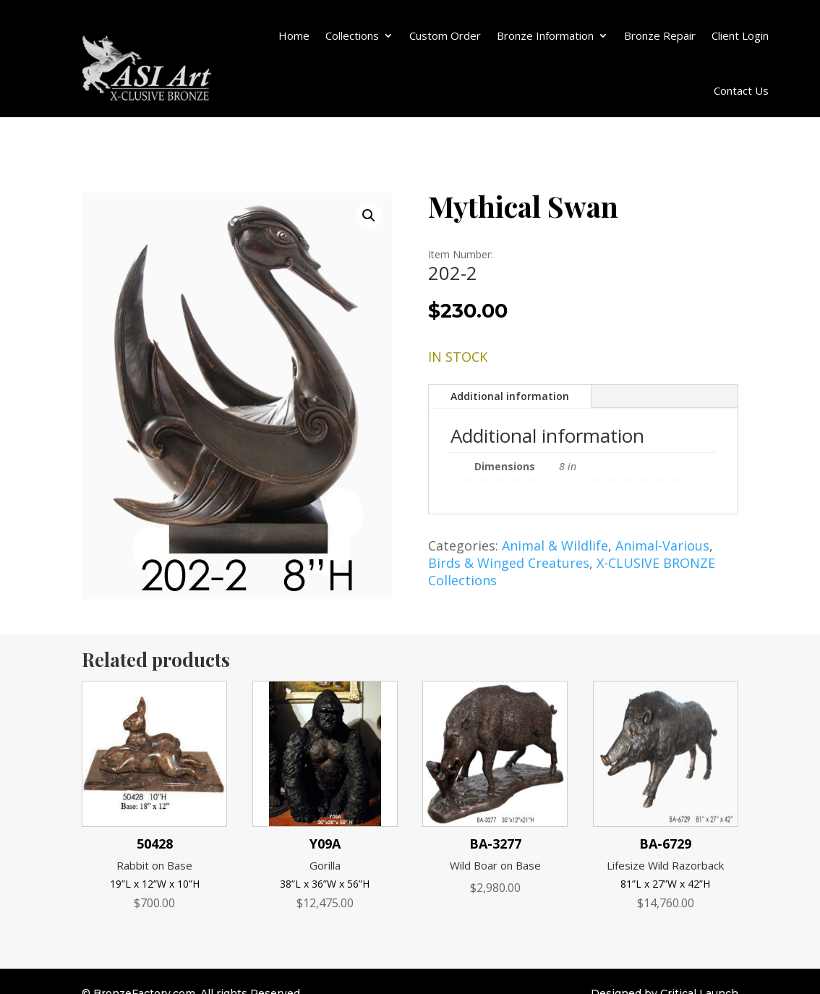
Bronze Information (545, 35)
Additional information (509, 396)
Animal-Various (662, 545)
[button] (369, 216)
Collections (352, 35)
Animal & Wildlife (555, 545)
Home (293, 35)
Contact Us (741, 90)
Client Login (740, 35)
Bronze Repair (660, 35)
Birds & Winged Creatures (508, 563)
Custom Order (445, 35)
